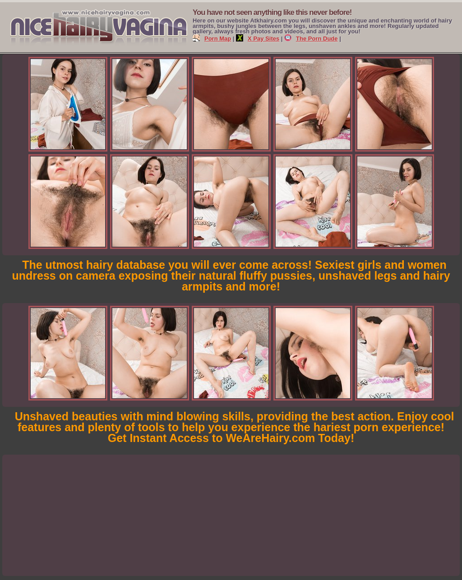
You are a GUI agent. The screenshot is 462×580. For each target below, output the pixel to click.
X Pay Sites (257, 38)
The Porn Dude (310, 38)
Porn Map (212, 38)
